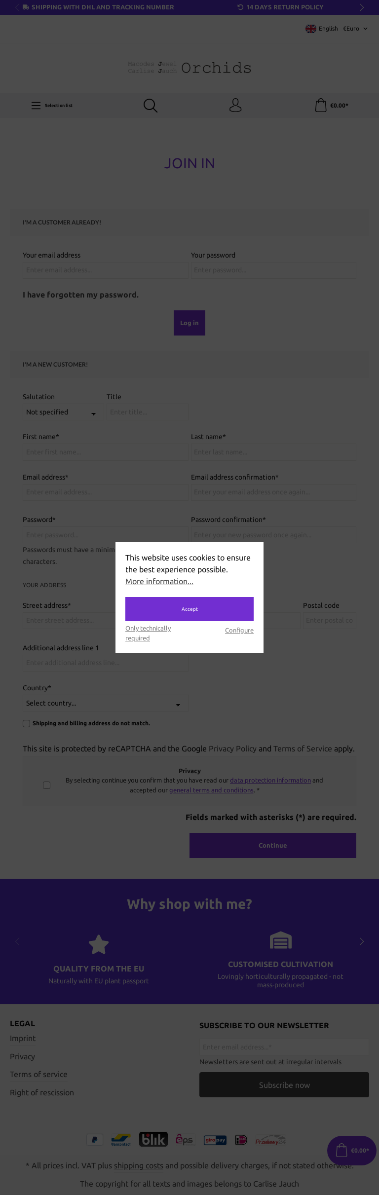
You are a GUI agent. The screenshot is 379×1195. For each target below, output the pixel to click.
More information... (159, 581)
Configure (239, 630)
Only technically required (148, 633)
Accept (190, 609)
